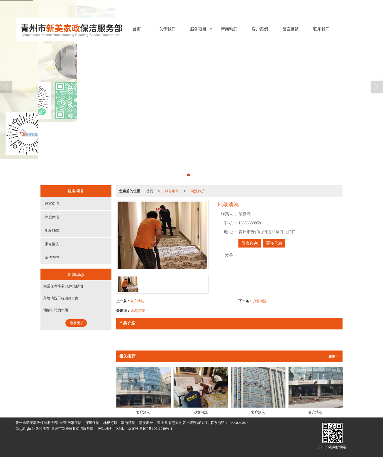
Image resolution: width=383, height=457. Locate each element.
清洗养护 (198, 191)
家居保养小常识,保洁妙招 (63, 286)
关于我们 (167, 29)
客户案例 (260, 29)
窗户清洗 (137, 301)
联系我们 (321, 29)
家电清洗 (52, 244)
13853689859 (238, 423)
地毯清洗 (138, 311)
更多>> (334, 356)
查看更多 (77, 323)
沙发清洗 (259, 301)
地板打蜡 (52, 230)
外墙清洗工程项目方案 (61, 298)
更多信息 (274, 243)
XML (120, 429)
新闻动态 (229, 29)
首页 (137, 29)
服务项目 (198, 29)
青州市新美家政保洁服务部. (72, 429)
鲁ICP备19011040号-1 (155, 429)
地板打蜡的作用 (55, 310)
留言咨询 (249, 243)
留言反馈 (290, 29)
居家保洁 (52, 204)
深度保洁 (52, 217)
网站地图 (105, 429)
